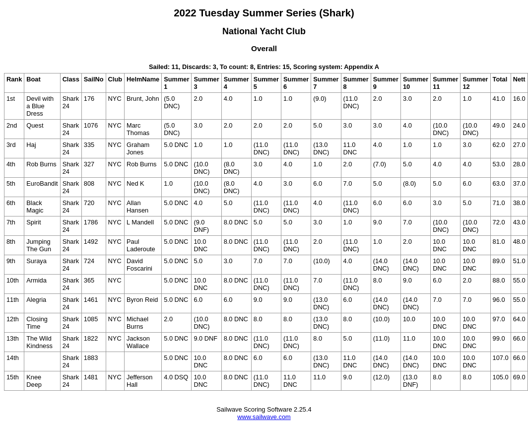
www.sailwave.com (263, 417)
